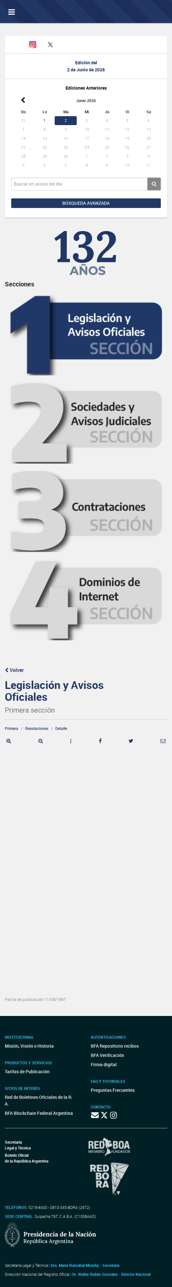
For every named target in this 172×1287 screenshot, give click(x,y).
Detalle (61, 728)
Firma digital (104, 1064)
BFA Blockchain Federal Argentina (39, 1113)
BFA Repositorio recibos (115, 1046)
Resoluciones (36, 728)
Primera (11, 728)
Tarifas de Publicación (27, 1071)
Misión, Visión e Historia (29, 1046)
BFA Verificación (107, 1055)
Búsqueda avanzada (86, 203)
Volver (14, 670)
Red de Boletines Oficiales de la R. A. (39, 1100)
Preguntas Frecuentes (113, 1090)
